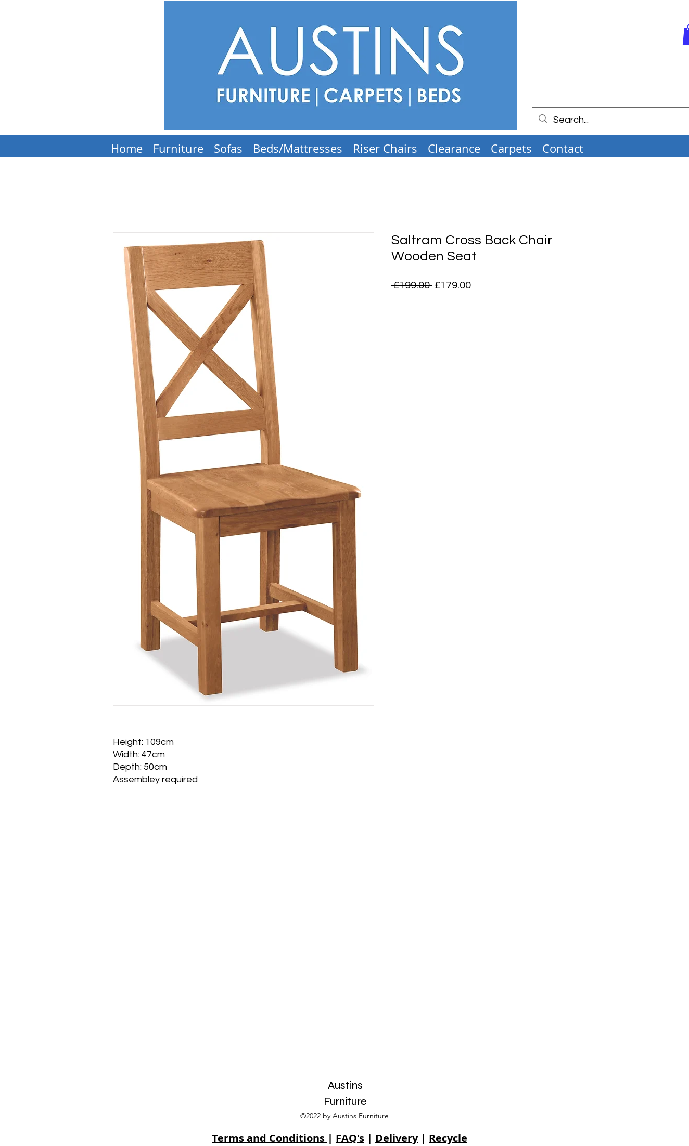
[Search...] (610, 120)
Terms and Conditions (269, 1138)
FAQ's (350, 1138)
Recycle (448, 1138)
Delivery (396, 1138)
